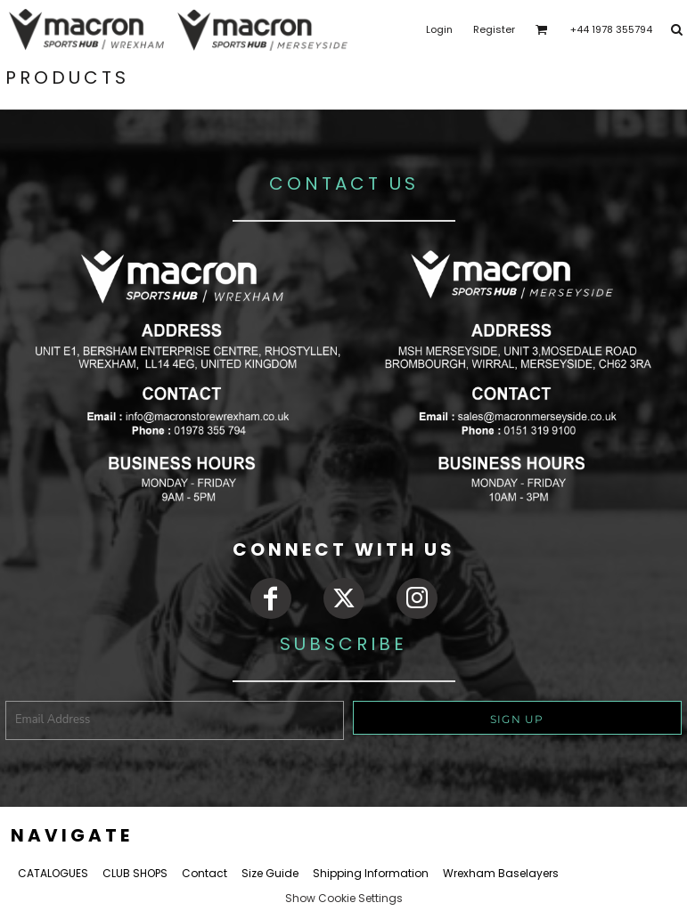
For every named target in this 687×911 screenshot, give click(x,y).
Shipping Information (371, 873)
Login (439, 29)
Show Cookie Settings (344, 898)
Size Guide (270, 873)
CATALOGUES (53, 873)
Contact (204, 873)
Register (494, 29)
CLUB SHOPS (135, 873)
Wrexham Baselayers (501, 873)
